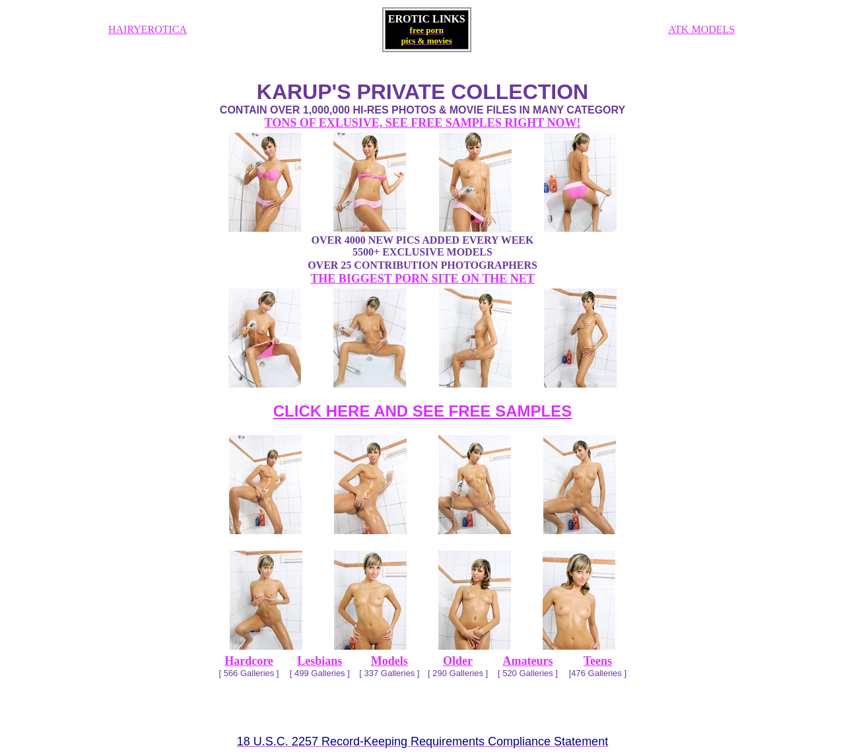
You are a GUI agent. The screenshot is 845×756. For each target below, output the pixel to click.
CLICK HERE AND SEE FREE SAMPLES (422, 411)
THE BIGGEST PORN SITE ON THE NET (422, 278)
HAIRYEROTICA (147, 29)
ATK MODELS (701, 29)
